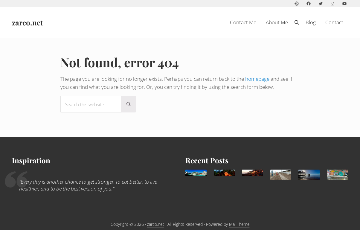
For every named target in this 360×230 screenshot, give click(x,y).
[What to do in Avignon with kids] (224, 173)
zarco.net (27, 22)
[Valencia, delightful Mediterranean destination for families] (196, 173)
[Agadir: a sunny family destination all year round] (252, 173)
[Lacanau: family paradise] (309, 175)
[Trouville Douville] (281, 175)
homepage (257, 78)
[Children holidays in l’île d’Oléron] (337, 175)
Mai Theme (239, 224)
